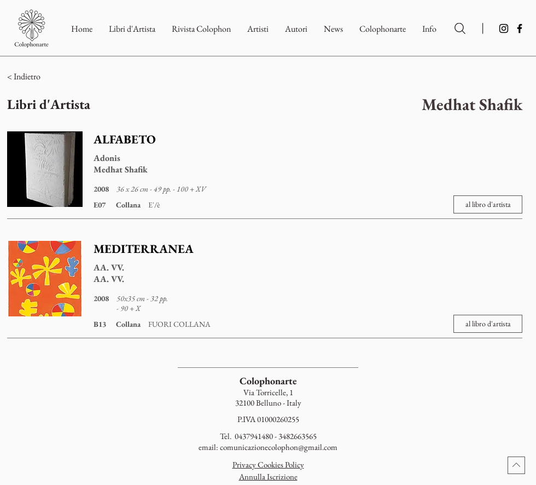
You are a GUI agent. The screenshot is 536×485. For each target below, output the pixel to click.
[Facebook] (520, 28)
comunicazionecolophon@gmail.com (278, 447)
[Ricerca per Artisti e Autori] (460, 28)
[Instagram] (504, 28)
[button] (382, 29)
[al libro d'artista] (487, 204)
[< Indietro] (71, 77)
